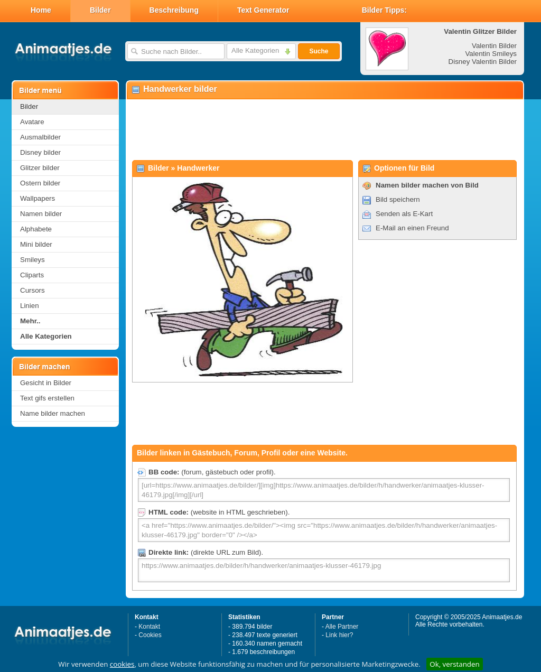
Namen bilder (41, 214)
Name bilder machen (52, 413)
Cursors (32, 290)
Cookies (149, 635)
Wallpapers (37, 198)
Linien (29, 306)
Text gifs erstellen (47, 398)
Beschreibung (174, 10)
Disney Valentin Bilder (483, 62)
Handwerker (198, 168)
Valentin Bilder (494, 46)
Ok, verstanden (454, 664)
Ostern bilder (40, 183)
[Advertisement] (324, 130)
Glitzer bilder (40, 168)
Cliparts (32, 275)
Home (41, 10)
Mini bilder (36, 244)
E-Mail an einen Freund (412, 228)
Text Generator (263, 10)
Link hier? (339, 635)
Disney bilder (40, 152)
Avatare (32, 122)
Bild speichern (398, 199)
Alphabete (36, 229)
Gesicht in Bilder (45, 383)
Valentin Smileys (491, 54)
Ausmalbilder (40, 137)
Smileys (32, 260)
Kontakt (149, 626)
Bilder (100, 10)
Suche (318, 51)
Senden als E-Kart (404, 214)
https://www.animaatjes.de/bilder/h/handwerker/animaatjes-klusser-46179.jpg (324, 570)
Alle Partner (342, 626)
